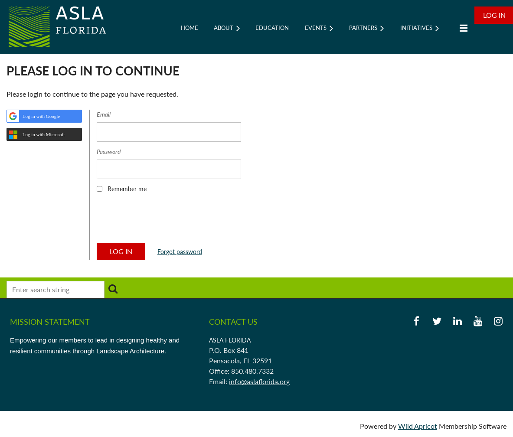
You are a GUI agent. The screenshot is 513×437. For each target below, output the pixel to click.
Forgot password (179, 251)
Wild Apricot (417, 426)
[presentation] (163, 221)
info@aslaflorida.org (259, 381)
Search (113, 289)
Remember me (127, 188)
